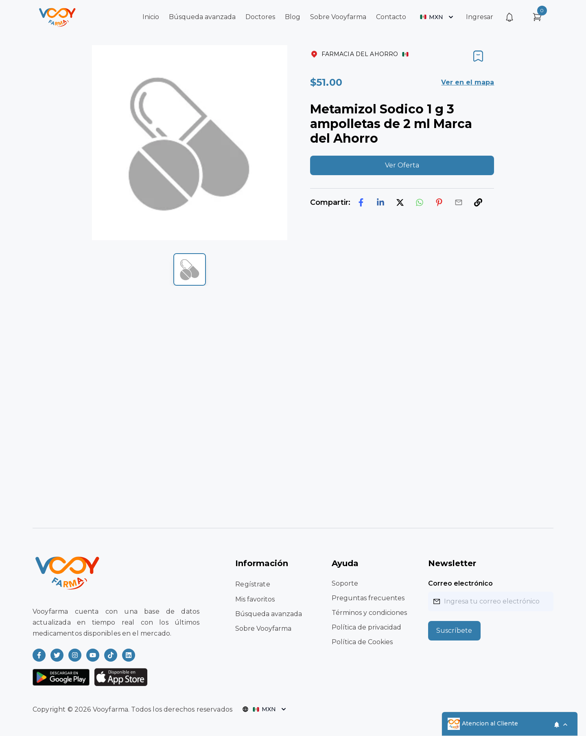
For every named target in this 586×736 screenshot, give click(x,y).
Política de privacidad (366, 627)
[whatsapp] (419, 202)
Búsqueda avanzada (202, 17)
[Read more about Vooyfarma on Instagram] (74, 655)
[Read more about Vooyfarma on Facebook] (39, 655)
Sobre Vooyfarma (338, 17)
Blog (292, 17)
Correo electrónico (460, 583)
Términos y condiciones (369, 613)
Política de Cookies (362, 642)
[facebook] (361, 202)
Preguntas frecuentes (368, 598)
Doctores (260, 17)
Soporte (345, 583)
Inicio (150, 17)
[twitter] (400, 202)
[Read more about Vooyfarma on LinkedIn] (128, 655)
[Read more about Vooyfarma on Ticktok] (110, 655)
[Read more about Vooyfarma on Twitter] (56, 655)
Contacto (391, 17)
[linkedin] (380, 202)
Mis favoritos (255, 599)
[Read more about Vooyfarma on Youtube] (92, 655)
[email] (458, 202)
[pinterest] (439, 202)
